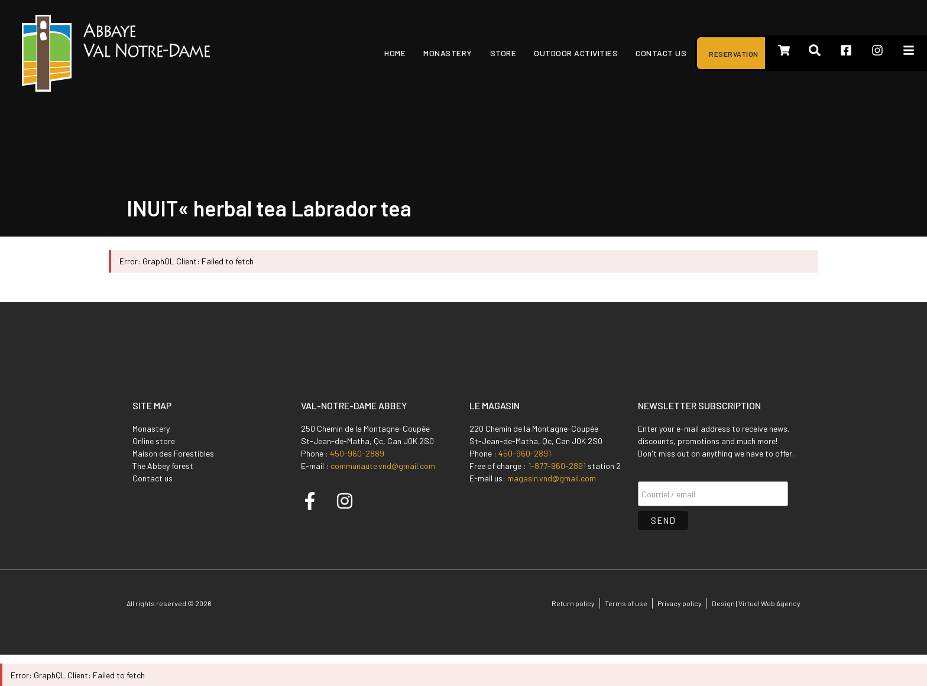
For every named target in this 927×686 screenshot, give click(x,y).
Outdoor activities (576, 53)
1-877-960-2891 (557, 466)
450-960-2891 (524, 453)
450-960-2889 (357, 453)
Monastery (447, 53)
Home (395, 53)
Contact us (661, 53)
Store (503, 53)
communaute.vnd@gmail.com (382, 466)
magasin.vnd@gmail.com (551, 478)
